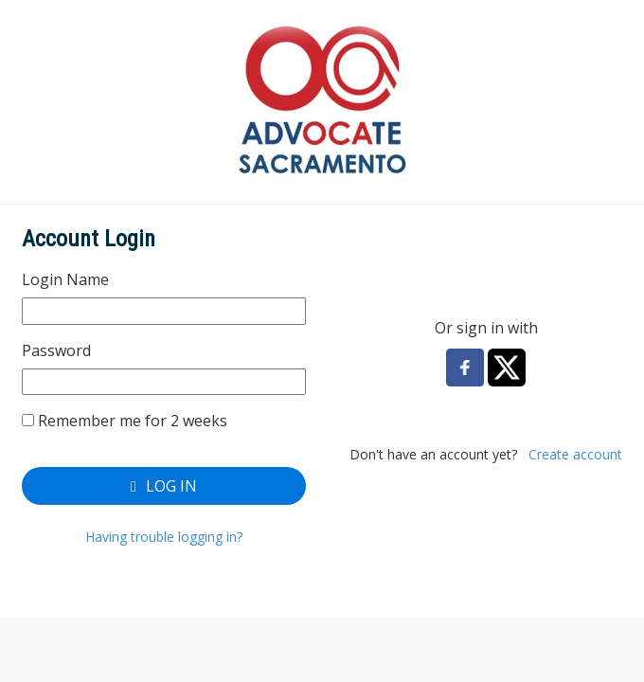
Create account (575, 454)
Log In (164, 486)
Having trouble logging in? (163, 537)
